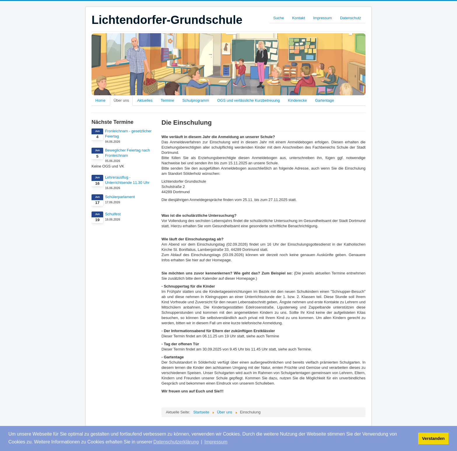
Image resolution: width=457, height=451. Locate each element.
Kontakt (298, 18)
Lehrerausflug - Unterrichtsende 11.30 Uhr (127, 180)
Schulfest (112, 214)
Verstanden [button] (433, 438)
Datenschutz (350, 18)
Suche (278, 18)
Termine (167, 100)
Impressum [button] (215, 441)
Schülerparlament (120, 197)
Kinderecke (297, 100)
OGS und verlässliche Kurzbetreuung (248, 100)
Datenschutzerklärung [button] (176, 441)
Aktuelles (144, 100)
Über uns (121, 100)
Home (100, 100)
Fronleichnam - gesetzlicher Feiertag (128, 133)
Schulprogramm (195, 100)
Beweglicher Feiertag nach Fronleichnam (127, 153)
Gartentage (324, 100)
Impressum (322, 18)
